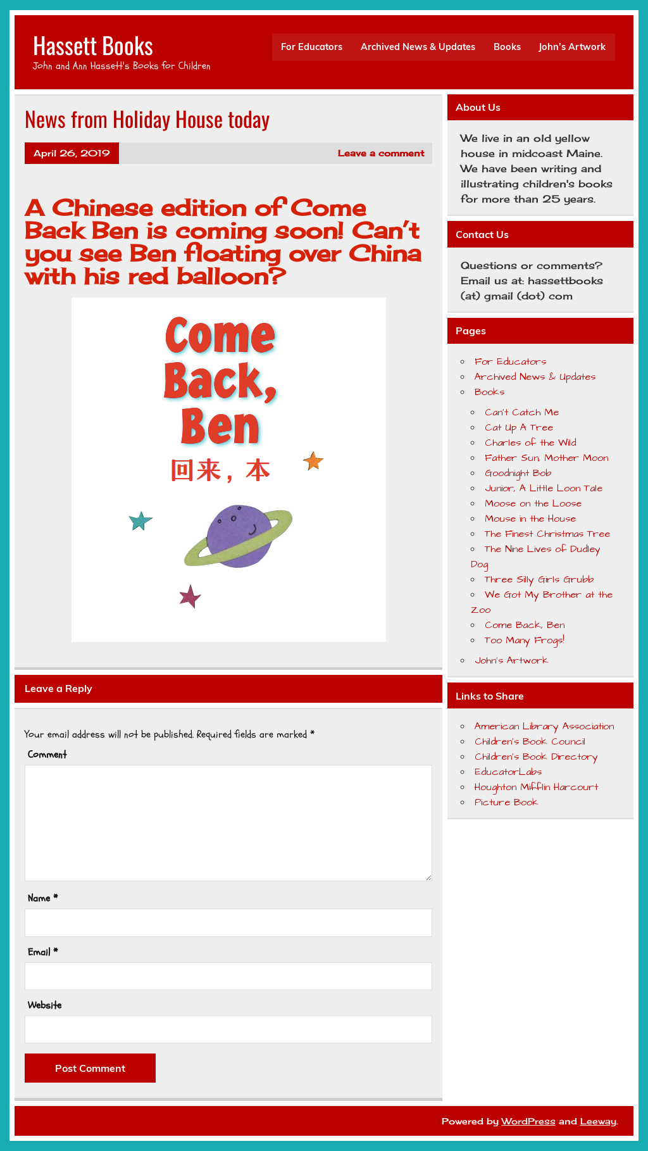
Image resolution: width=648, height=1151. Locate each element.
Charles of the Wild (530, 443)
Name (43, 898)
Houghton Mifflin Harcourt (536, 787)
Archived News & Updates (418, 47)
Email (43, 952)
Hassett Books (93, 44)
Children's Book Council (530, 741)
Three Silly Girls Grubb (539, 579)
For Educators (311, 47)
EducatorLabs (508, 772)
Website (44, 1005)
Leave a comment (381, 153)
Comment (47, 755)
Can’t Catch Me (522, 412)
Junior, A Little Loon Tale (543, 488)
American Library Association (544, 726)
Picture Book (507, 802)
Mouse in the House (530, 518)
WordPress (529, 1121)
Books (507, 47)
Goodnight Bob (518, 473)
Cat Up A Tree (519, 427)
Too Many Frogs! (524, 640)
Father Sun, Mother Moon (546, 458)
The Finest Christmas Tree (547, 534)
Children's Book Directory (536, 757)
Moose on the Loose (533, 503)
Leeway (598, 1121)
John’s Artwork (572, 47)
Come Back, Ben (524, 625)
